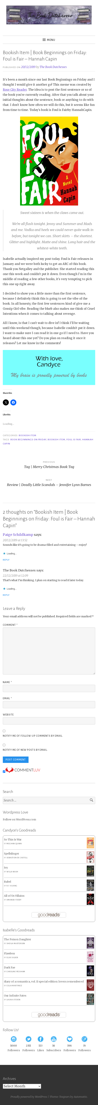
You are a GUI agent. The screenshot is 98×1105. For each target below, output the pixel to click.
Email (7, 698)
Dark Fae (9, 967)
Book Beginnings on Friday (28, 439)
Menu (51, 39)
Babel (7, 881)
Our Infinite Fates (15, 995)
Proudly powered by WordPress (29, 1096)
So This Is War (13, 839)
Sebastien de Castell (17, 858)
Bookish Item (27, 435)
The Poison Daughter (17, 939)
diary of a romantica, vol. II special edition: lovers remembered (44, 981)
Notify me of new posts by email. (25, 750)
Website (8, 714)
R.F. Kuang (12, 886)
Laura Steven (13, 1000)
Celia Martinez (14, 986)
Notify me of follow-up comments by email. (33, 736)
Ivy (6, 867)
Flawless (9, 953)
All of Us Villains (14, 895)
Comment (10, 625)
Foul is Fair (73, 439)
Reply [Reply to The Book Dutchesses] (6, 595)
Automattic (80, 1096)
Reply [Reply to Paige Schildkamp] (6, 559)
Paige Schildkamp (18, 534)
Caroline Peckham (16, 972)
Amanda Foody (14, 900)
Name (7, 682)
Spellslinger (11, 853)
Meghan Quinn (14, 844)
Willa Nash (12, 872)
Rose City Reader (15, 89)
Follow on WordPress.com (19, 819)
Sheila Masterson (16, 943)
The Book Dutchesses (53, 67)
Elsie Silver (12, 957)
